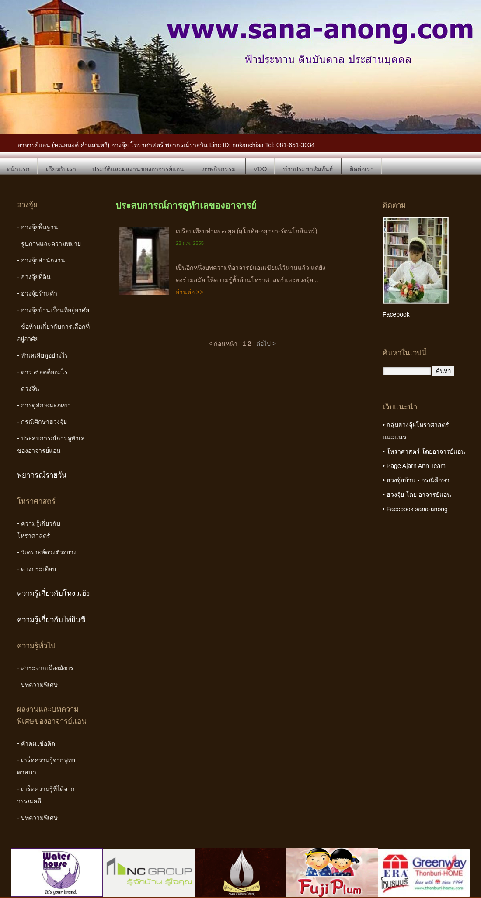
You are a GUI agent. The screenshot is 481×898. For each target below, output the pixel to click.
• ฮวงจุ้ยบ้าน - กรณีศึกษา (416, 480)
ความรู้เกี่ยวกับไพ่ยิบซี (51, 620)
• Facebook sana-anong (415, 509)
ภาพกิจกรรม (218, 168)
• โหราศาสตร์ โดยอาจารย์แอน (424, 451)
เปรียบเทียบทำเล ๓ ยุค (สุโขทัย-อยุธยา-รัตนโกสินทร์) (246, 230)
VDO (260, 168)
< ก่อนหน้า (223, 343)
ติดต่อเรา (361, 168)
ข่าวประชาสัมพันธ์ (308, 168)
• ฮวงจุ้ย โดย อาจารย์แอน (417, 494)
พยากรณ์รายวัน (42, 475)
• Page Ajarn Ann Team (414, 465)
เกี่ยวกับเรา (61, 168)
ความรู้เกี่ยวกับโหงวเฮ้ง (53, 593)
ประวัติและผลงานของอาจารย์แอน (138, 168)
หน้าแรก (18, 168)
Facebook (396, 314)
